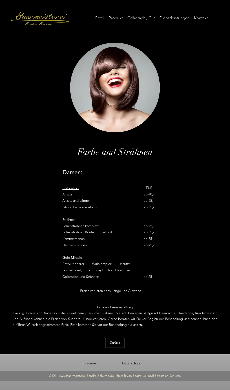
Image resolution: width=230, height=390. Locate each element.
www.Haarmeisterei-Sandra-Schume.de (86, 376)
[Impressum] (88, 363)
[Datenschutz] (131, 363)
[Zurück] (115, 343)
